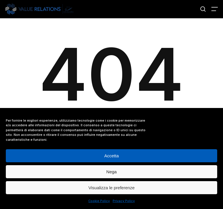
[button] (214, 9)
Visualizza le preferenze (112, 187)
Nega (111, 171)
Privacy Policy (124, 201)
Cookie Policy (99, 201)
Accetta (111, 155)
